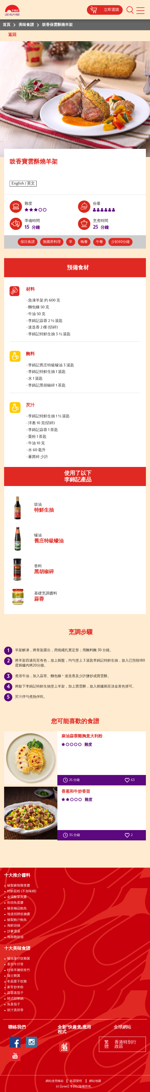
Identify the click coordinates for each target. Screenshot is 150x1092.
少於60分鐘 (120, 242)
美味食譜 (26, 25)
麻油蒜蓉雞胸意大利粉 (81, 736)
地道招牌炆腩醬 (18, 914)
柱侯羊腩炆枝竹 (18, 970)
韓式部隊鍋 (15, 998)
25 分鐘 (72, 780)
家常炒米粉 (15, 987)
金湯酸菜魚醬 (17, 897)
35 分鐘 (73, 835)
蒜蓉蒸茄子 (15, 993)
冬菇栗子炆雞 (17, 981)
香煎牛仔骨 (15, 964)
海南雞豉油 (15, 937)
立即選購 (111, 10)
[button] (130, 9)
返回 (12, 35)
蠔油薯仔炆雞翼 (18, 958)
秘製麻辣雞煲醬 (18, 885)
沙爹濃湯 (13, 931)
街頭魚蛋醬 (15, 902)
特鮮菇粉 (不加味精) (21, 891)
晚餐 (84, 242)
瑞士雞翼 (13, 976)
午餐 (99, 242)
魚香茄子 (13, 1004)
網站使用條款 (55, 1080)
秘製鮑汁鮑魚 (17, 920)
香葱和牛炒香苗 (75, 791)
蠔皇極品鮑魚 (17, 908)
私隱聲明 (76, 1080)
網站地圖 (95, 1080)
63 (130, 780)
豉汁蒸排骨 (15, 1010)
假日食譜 (27, 242)
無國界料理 (52, 242)
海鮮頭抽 (13, 925)
